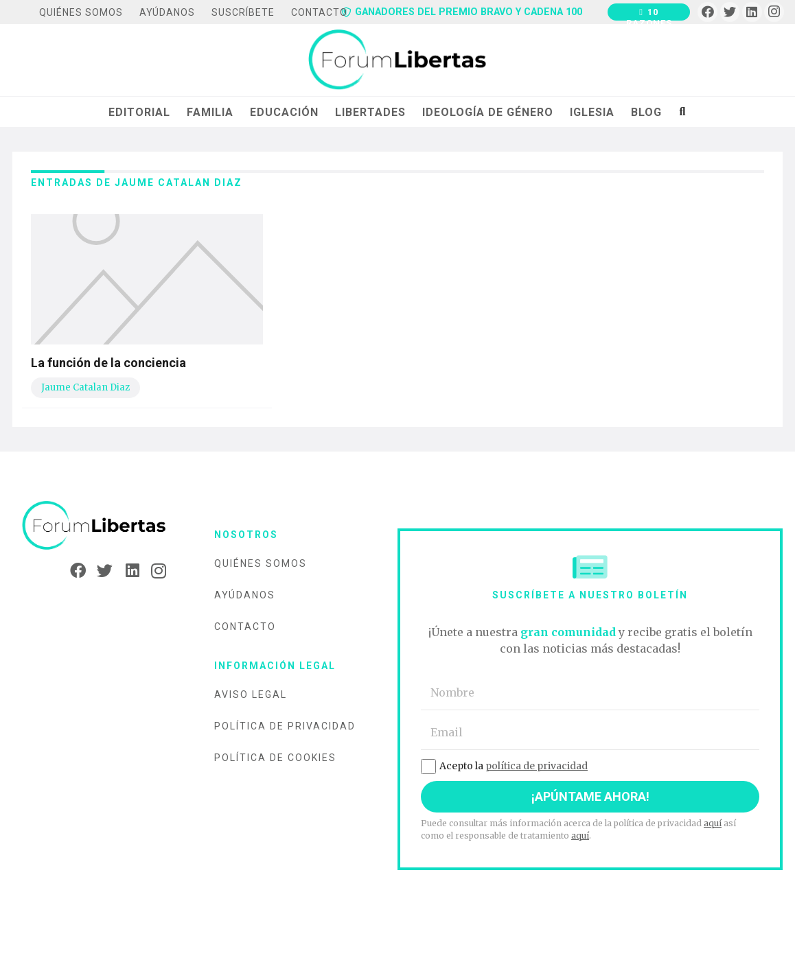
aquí (713, 823)
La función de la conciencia (108, 362)
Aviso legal (250, 694)
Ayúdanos (244, 594)
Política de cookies (275, 757)
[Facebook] (707, 12)
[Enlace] (397, 60)
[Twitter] (730, 12)
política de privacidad (536, 766)
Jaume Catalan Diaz (85, 387)
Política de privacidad (285, 726)
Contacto (245, 626)
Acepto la (504, 766)
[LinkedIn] (752, 12)
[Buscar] (682, 112)
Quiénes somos (260, 563)
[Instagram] (774, 12)
